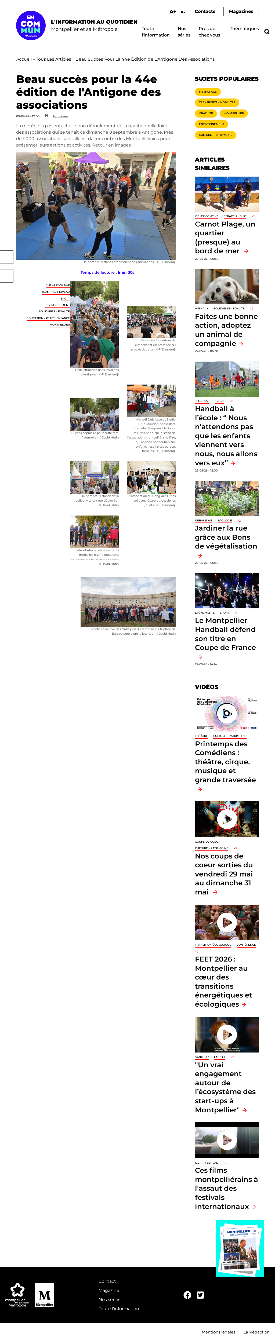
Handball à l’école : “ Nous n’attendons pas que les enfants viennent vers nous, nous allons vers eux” (226, 435)
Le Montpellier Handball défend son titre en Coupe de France (225, 634)
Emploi (219, 1056)
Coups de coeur (207, 841)
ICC (197, 1162)
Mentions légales (218, 1332)
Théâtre (201, 736)
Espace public (235, 216)
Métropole (208, 91)
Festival (211, 1162)
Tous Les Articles (53, 59)
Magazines (241, 11)
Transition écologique (213, 944)
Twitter (6, 276)
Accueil (24, 59)
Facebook (6, 257)
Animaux (201, 308)
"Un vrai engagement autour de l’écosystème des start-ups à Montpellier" (225, 1087)
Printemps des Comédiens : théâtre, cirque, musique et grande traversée (225, 762)
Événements (205, 612)
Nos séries (109, 1299)
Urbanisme (203, 520)
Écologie (225, 520)
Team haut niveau (56, 291)
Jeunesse (202, 401)
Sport (65, 298)
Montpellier (60, 324)
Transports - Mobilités (217, 102)
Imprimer (60, 116)
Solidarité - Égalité (54, 311)
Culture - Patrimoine (215, 134)
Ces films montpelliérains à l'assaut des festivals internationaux (226, 1188)
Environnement (57, 305)
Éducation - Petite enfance (48, 318)
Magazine (109, 1290)
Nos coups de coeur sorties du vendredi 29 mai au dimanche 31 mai (224, 874)
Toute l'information (119, 1308)
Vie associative (58, 285)
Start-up (202, 1056)
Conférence (246, 944)
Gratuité (206, 113)
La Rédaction (256, 1332)
